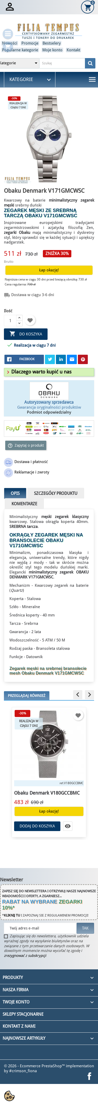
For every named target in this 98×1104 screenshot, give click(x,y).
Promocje (29, 43)
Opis (15, 493)
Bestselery (52, 43)
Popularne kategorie (20, 50)
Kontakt (73, 50)
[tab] (49, 372)
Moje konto (52, 50)
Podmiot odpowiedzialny (49, 412)
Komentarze (24, 503)
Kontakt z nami (19, 1026)
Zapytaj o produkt (26, 445)
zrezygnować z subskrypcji (25, 955)
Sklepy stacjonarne (23, 1014)
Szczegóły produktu (55, 493)
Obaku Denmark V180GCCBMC (47, 793)
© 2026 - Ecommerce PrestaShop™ (35, 1066)
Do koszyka (25, 334)
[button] (38, 372)
